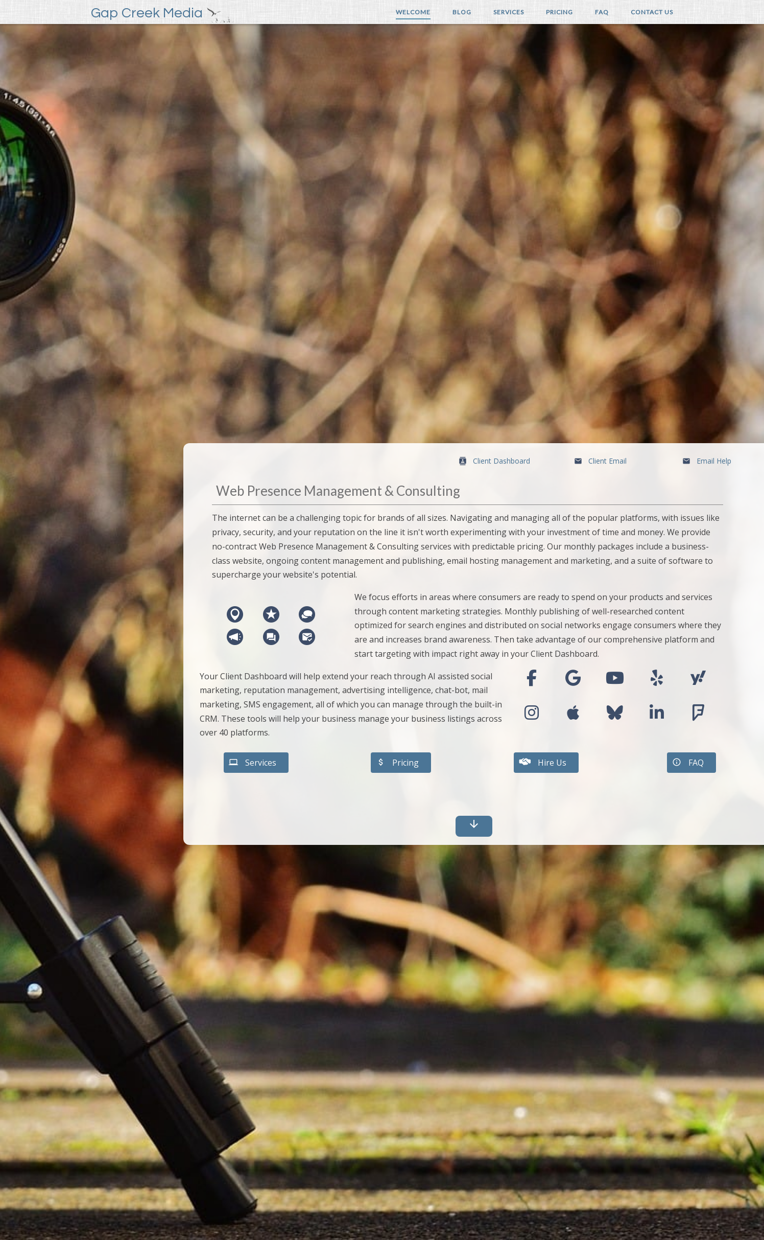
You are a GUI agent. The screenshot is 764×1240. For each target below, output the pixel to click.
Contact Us (652, 12)
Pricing (559, 12)
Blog (461, 12)
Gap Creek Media (147, 13)
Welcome (413, 12)
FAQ (602, 12)
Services (508, 12)
